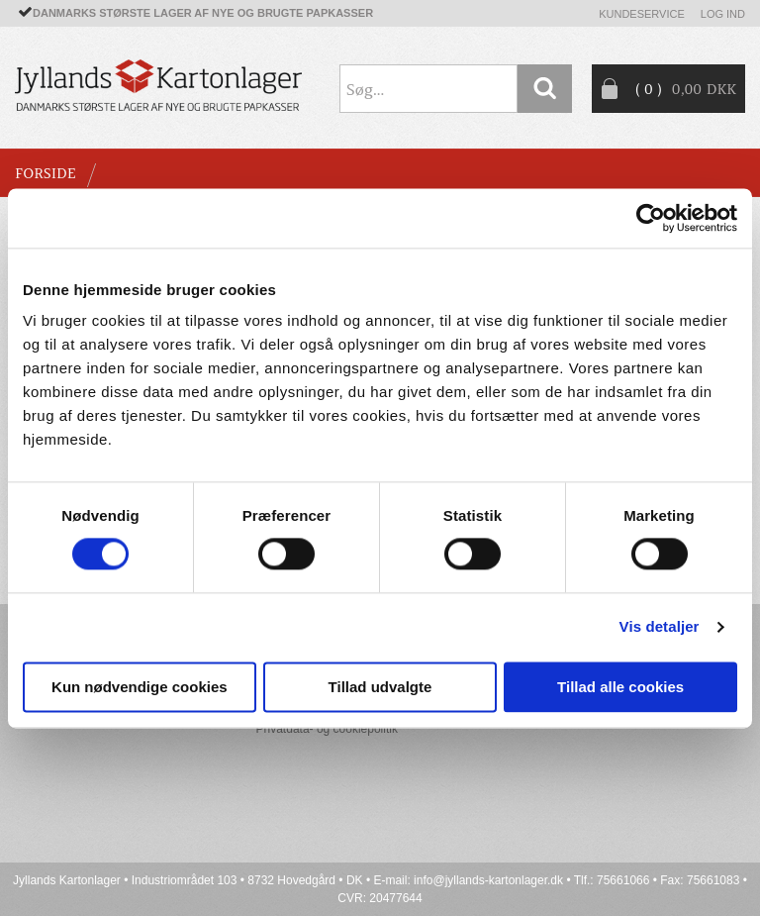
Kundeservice (642, 14)
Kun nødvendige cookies (139, 686)
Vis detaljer (659, 627)
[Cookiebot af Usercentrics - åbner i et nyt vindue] (650, 218)
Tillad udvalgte (380, 686)
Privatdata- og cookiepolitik (327, 729)
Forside (45, 173)
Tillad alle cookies (620, 686)
